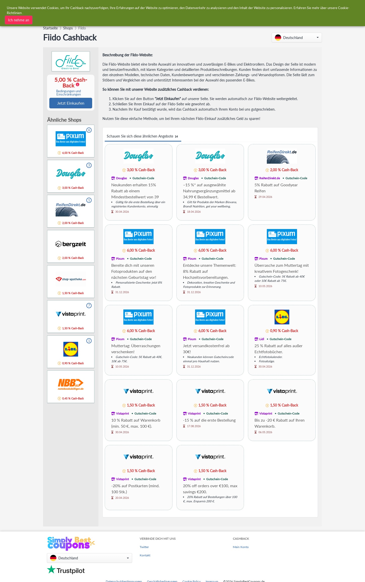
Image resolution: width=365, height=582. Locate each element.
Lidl (261, 339)
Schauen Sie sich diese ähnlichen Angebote (143, 136)
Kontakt (145, 555)
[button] (297, 37)
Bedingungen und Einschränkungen (68, 93)
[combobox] (111, 19)
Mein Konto (241, 547)
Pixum (120, 258)
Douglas (121, 178)
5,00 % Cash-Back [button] (68, 86)
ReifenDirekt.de (269, 178)
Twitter (144, 547)
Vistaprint (122, 413)
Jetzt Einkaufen (70, 103)
